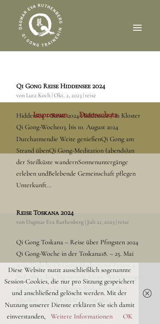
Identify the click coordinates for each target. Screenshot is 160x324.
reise (90, 95)
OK (127, 316)
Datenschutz (98, 114)
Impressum (50, 114)
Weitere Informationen (82, 316)
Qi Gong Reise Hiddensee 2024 (60, 86)
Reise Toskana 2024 (45, 212)
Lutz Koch (38, 95)
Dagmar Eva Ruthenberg (55, 222)
